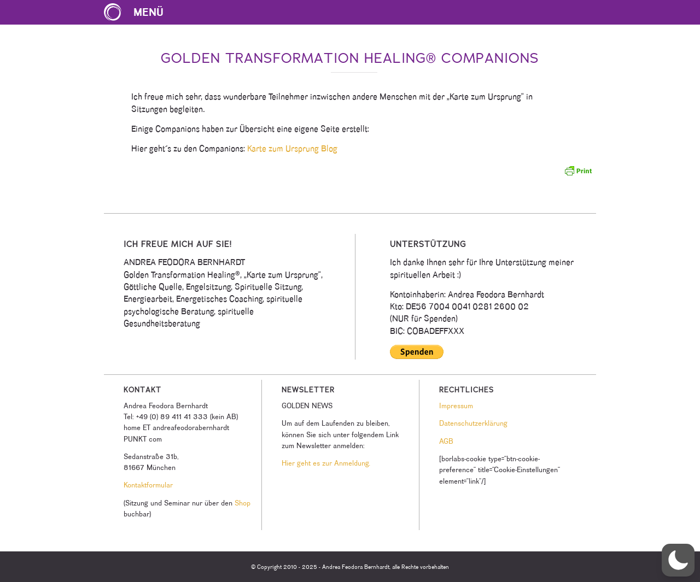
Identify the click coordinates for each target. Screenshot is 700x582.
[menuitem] (139, 12)
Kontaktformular (148, 484)
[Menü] (139, 12)
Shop (242, 502)
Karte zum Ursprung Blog (292, 148)
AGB (446, 441)
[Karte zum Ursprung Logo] (112, 12)
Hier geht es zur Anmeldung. (326, 462)
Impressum (456, 405)
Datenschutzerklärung (473, 423)
